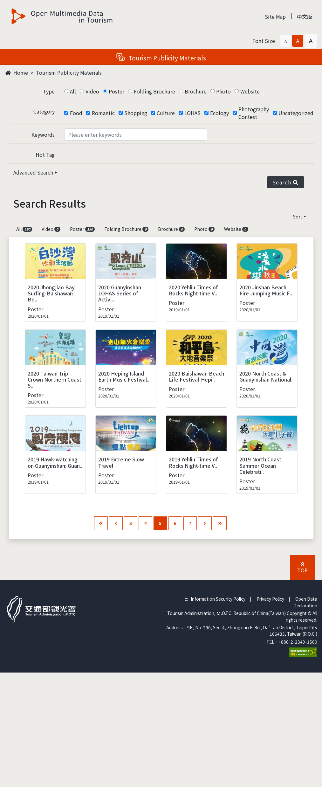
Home (16, 72)
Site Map (275, 16)
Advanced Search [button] (33, 172)
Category (44, 111)
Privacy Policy (270, 599)
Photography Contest (253, 113)
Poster (116, 91)
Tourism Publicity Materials (69, 72)
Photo (223, 91)
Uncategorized (295, 113)
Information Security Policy (218, 599)
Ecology (219, 113)
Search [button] (285, 182)
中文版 (304, 16)
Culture (166, 113)
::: (186, 599)
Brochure (196, 91)
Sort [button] (297, 216)
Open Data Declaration (305, 602)
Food (76, 113)
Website (250, 91)
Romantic (103, 113)
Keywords (43, 134)
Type (49, 91)
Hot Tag (45, 154)
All (73, 91)
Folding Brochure (154, 91)
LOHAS (192, 113)
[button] (285, 41)
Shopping (135, 113)
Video (92, 91)
